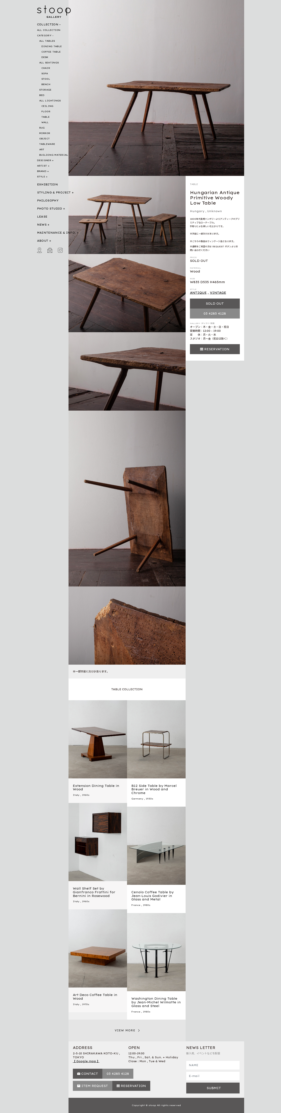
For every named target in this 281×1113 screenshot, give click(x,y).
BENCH (46, 84)
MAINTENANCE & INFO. (56, 232)
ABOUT (42, 240)
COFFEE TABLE (51, 51)
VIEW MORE (125, 1030)
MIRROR (44, 133)
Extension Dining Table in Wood (96, 787)
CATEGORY (44, 35)
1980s (146, 905)
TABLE (45, 117)
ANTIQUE (198, 293)
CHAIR (45, 68)
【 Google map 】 (86, 1061)
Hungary (197, 211)
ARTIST (42, 165)
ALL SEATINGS (49, 62)
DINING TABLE (51, 46)
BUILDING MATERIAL (53, 155)
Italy (76, 795)
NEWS (42, 224)
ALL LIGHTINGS (50, 100)
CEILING (47, 106)
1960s (85, 795)
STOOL (45, 79)
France (135, 905)
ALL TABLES (47, 41)
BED (42, 95)
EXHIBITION (47, 184)
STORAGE (45, 89)
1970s (85, 1004)
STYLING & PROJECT (54, 192)
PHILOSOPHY (48, 200)
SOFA (44, 73)
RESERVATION (216, 349)
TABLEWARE (47, 144)
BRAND (42, 171)
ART (41, 149)
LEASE (42, 216)
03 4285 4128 (215, 313)
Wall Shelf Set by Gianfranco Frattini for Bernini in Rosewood (94, 892)
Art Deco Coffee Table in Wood (95, 997)
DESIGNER (44, 160)
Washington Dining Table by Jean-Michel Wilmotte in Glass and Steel (156, 1002)
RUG (42, 127)
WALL (45, 122)
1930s (149, 798)
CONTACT (89, 1074)
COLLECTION (48, 24)
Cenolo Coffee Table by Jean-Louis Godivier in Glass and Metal (152, 896)
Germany (137, 798)
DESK (44, 57)
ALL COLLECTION (48, 30)
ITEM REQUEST (94, 1086)
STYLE (41, 176)
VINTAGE (218, 293)
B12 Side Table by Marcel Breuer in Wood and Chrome (154, 789)
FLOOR (46, 111)
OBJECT (44, 138)
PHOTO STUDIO (49, 208)
